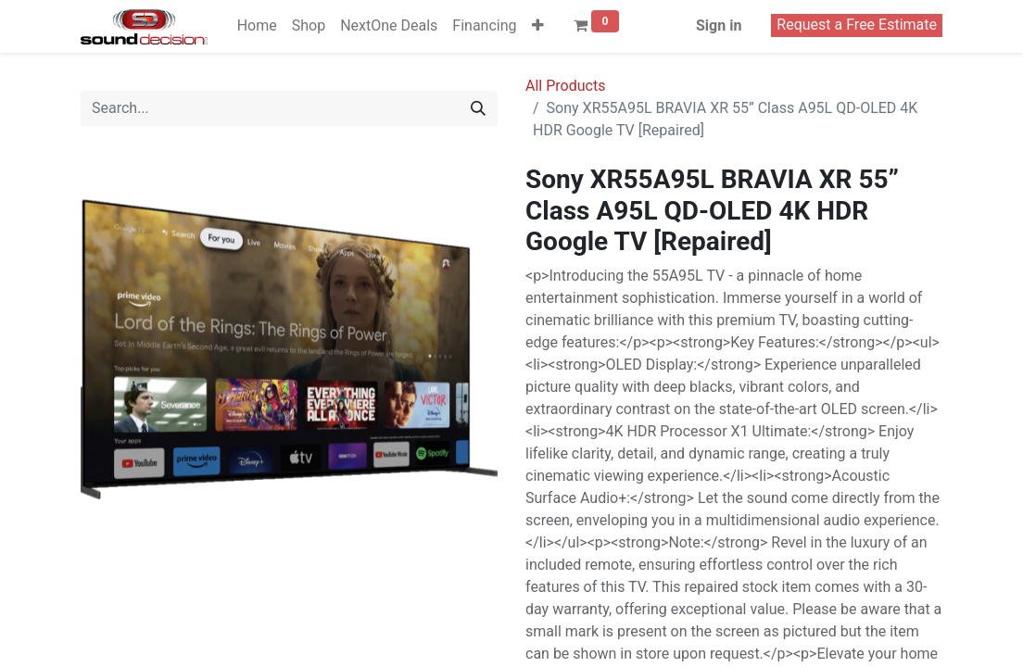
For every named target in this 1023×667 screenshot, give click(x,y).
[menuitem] (257, 25)
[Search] (478, 108)
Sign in (718, 25)
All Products (565, 85)
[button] (537, 25)
